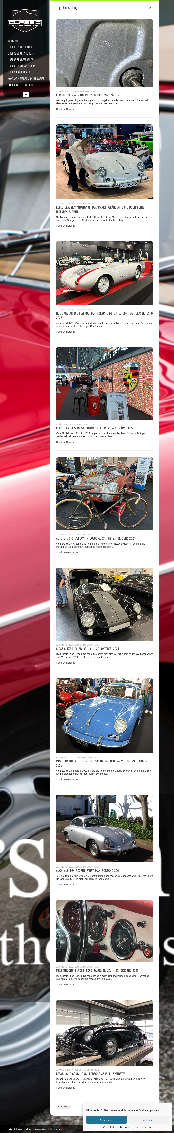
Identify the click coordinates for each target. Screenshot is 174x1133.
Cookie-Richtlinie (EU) (20, 85)
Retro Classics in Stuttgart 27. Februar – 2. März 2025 (94, 428)
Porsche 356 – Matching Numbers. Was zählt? (87, 95)
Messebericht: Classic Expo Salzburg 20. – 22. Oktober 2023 (97, 970)
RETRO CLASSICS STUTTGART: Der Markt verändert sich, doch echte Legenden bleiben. (100, 209)
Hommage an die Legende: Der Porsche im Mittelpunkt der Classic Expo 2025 (104, 315)
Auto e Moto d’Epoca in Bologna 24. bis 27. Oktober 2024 (95, 538)
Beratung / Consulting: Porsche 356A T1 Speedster (90, 1073)
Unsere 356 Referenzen (21, 59)
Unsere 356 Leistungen (21, 53)
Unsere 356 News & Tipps (22, 66)
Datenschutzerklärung (130, 1127)
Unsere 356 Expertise (20, 47)
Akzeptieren (106, 1120)
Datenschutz (67, 1129)
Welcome (13, 41)
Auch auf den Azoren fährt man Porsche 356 (87, 870)
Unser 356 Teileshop (19, 72)
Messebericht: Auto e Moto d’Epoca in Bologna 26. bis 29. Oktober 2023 (101, 763)
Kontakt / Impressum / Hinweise (26, 78)
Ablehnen (148, 1120)
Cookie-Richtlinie (111, 1127)
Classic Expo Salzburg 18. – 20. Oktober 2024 (87, 648)
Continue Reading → (67, 109)
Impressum (147, 1127)
